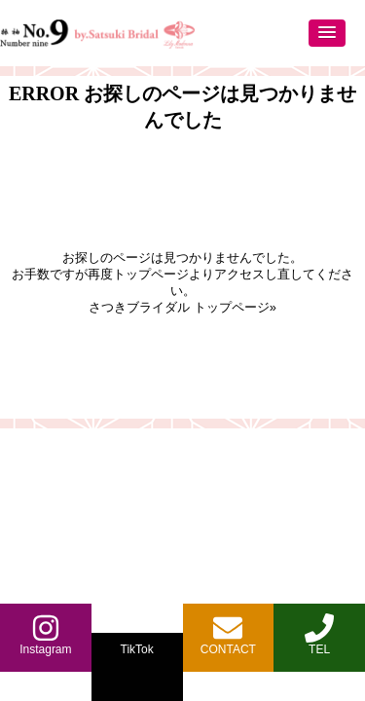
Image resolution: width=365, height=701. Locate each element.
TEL (319, 634)
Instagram (45, 634)
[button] (327, 33)
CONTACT (228, 634)
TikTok (137, 649)
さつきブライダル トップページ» (182, 307)
